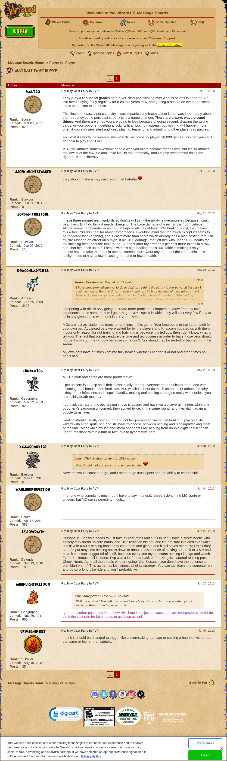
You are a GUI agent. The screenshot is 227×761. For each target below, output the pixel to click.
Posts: (15, 127)
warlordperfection (33, 489)
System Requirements (84, 737)
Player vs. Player (62, 62)
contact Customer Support (156, 38)
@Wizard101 (134, 31)
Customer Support (112, 737)
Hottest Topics (132, 53)
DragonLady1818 (33, 271)
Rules (154, 53)
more (200, 280)
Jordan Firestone (33, 214)
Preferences (158, 737)
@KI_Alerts (157, 31)
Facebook (178, 31)
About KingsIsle (137, 737)
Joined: (16, 123)
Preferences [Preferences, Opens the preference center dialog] (205, 745)
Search (79, 53)
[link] (66, 715)
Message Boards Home (26, 62)
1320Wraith (33, 532)
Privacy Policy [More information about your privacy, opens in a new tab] (91, 758)
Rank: (15, 119)
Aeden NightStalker (33, 172)
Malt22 (32, 92)
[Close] (222, 750)
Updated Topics (103, 53)
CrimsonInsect (33, 631)
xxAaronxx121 (33, 447)
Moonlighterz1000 (33, 584)
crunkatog (33, 371)
